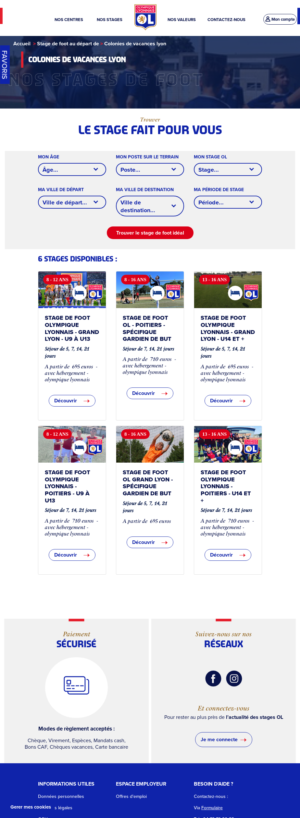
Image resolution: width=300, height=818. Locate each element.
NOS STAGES (110, 20)
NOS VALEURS (182, 20)
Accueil (22, 43)
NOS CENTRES (70, 20)
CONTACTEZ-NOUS (226, 20)
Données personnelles (61, 796)
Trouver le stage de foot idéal (150, 232)
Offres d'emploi (131, 796)
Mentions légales (55, 807)
